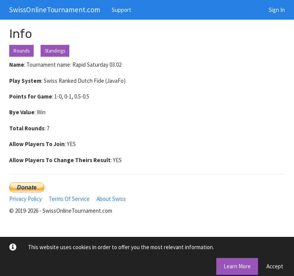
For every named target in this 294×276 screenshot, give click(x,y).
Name (16, 64)
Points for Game (30, 96)
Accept (274, 266)
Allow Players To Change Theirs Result (60, 160)
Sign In (277, 9)
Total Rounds (26, 128)
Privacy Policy (25, 198)
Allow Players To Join (37, 144)
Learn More (237, 266)
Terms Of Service (69, 198)
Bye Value (21, 112)
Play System (25, 80)
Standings (55, 51)
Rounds (21, 51)
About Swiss (111, 198)
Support (121, 9)
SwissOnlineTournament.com (54, 9)
